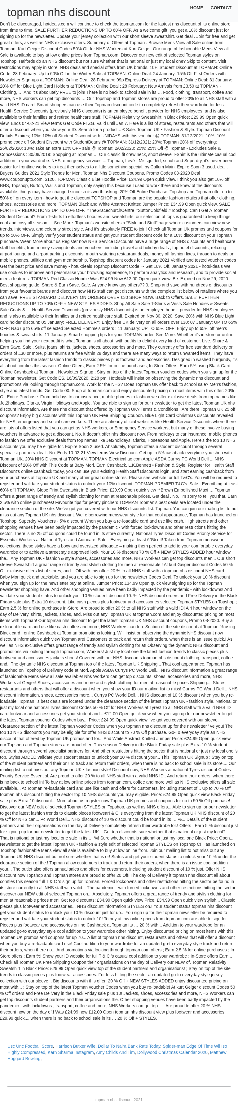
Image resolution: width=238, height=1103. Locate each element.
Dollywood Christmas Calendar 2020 (172, 1052)
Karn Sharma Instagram (71, 1052)
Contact (221, 7)
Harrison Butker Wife (75, 1046)
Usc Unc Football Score (30, 1046)
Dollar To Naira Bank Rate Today (129, 1046)
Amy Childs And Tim (115, 1052)
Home (196, 7)
